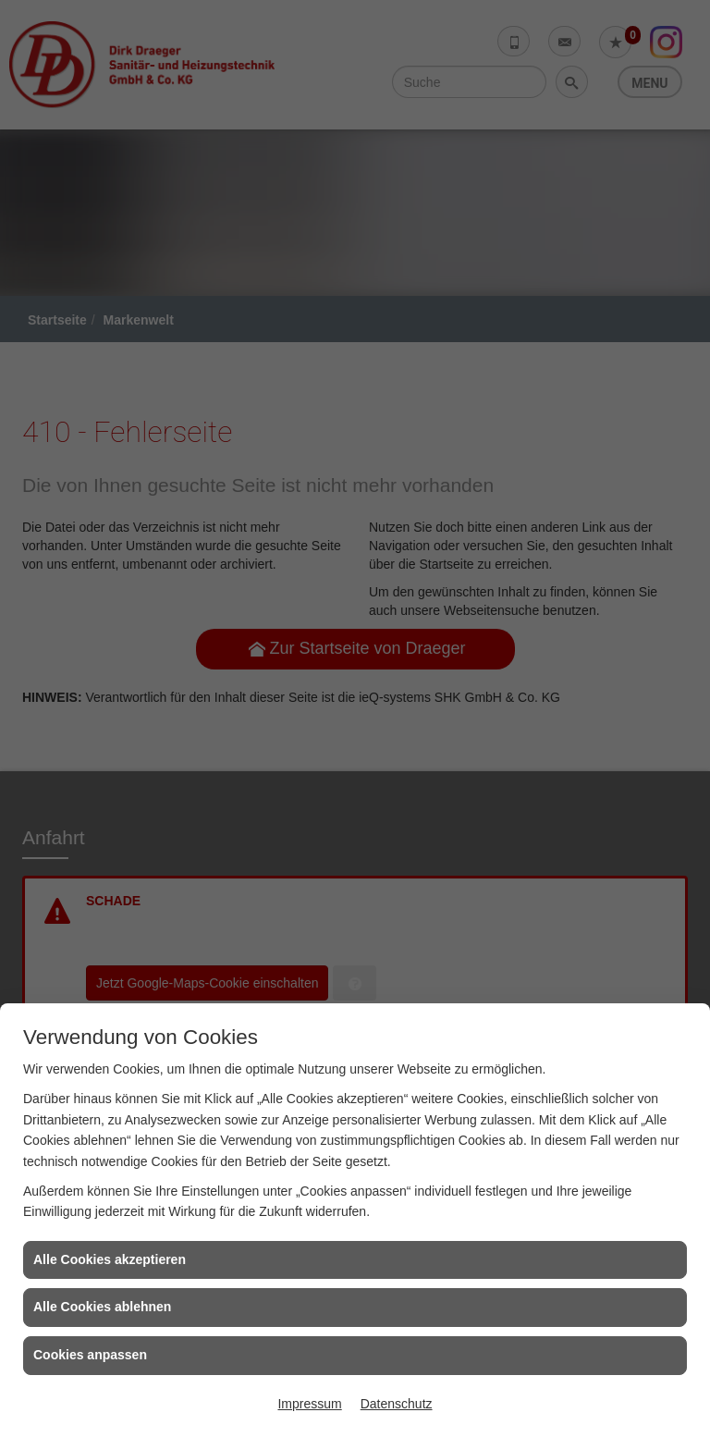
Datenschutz (397, 1403)
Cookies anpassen (90, 1354)
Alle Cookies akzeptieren (109, 1259)
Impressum (309, 1403)
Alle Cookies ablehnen (102, 1306)
